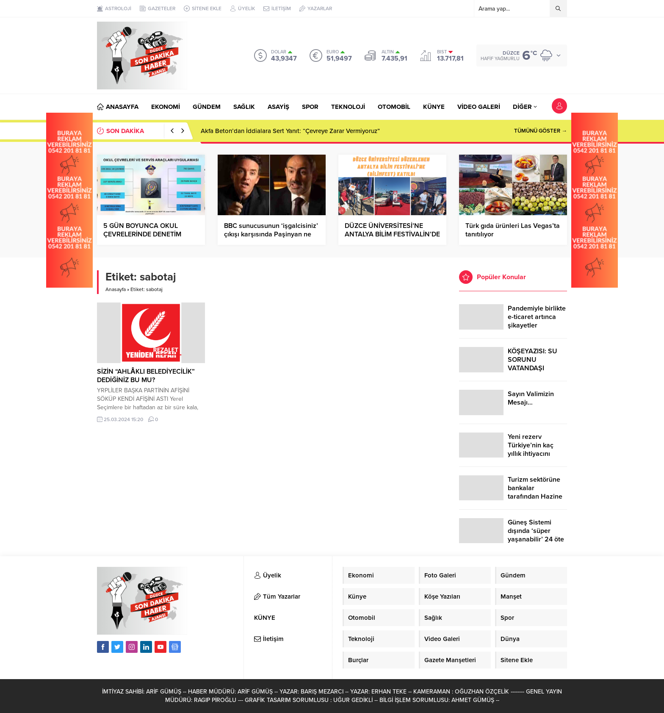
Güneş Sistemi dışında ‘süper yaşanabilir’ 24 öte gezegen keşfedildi (536, 535)
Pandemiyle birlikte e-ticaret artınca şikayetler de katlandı (537, 321)
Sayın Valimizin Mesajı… (531, 398)
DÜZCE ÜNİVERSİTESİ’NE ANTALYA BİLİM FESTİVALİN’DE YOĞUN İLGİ (392, 234)
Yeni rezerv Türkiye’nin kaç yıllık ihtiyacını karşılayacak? (530, 449)
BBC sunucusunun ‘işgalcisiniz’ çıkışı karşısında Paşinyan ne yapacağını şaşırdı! (271, 234)
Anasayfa (115, 289)
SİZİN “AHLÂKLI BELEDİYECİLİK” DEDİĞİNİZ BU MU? (146, 375)
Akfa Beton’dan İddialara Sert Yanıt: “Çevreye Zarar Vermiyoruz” (290, 131)
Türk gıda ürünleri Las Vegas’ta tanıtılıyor (512, 230)
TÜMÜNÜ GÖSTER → (540, 131)
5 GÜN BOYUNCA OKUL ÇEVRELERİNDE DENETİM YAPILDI (142, 234)
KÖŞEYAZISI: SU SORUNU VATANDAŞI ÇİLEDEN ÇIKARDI (535, 364)
